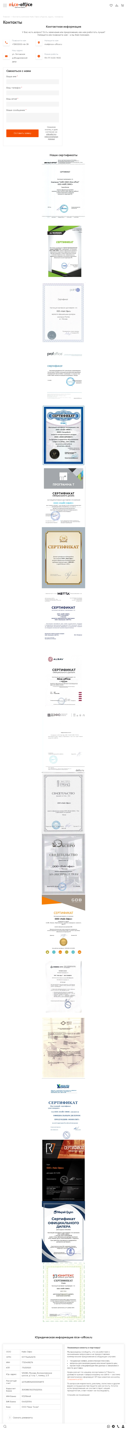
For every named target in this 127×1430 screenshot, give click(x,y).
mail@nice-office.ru (53, 44)
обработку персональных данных (51, 136)
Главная (6, 17)
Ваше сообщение (16, 110)
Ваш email (12, 99)
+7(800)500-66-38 (20, 44)
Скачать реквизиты (20, 1418)
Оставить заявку (22, 133)
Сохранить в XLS (74, 1379)
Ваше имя (12, 76)
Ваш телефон (14, 88)
